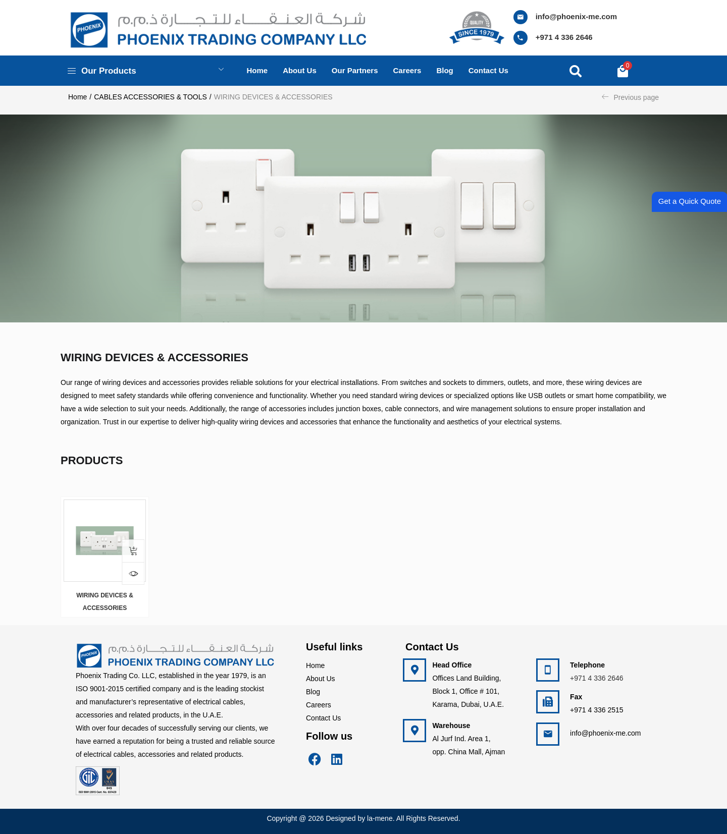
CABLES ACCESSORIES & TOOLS (150, 97)
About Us (320, 679)
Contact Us (323, 718)
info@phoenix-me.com (576, 16)
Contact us (488, 70)
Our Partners (355, 70)
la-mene (380, 818)
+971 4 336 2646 (564, 37)
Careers (407, 70)
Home (257, 70)
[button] (622, 71)
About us (300, 70)
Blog (444, 70)
